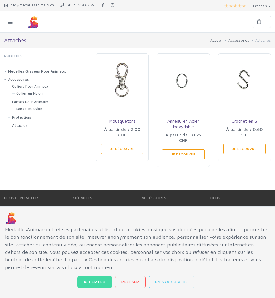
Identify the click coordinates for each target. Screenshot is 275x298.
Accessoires (238, 40)
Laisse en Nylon (29, 108)
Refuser (130, 282)
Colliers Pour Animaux (30, 86)
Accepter (94, 282)
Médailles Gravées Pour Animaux (37, 71)
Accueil (216, 40)
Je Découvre (122, 149)
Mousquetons (122, 121)
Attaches (19, 125)
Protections (22, 117)
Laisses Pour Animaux (30, 102)
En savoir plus (171, 282)
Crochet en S (244, 121)
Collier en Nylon (29, 93)
